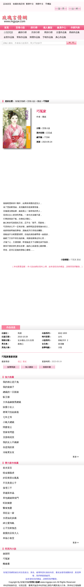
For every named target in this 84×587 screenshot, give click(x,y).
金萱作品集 (9, 37)
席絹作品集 (74, 32)
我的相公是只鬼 (11, 382)
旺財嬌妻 (7, 503)
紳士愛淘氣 (8, 523)
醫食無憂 (7, 508)
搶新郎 (6, 553)
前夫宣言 (7, 467)
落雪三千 (7, 488)
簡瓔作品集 (35, 37)
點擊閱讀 (11, 367)
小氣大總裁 (8, 422)
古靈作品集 (61, 32)
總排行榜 (22, 32)
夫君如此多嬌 (10, 518)
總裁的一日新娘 (11, 392)
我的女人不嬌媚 (11, 442)
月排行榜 (35, 32)
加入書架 (29, 367)
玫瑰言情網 (20, 101)
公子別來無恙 (10, 528)
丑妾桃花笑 (8, 437)
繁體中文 (30, 4)
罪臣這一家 (8, 513)
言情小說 (31, 101)
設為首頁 (7, 4)
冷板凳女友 (8, 452)
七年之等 (7, 417)
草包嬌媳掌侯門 (11, 498)
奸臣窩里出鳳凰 (11, 478)
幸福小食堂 (8, 538)
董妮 (39, 101)
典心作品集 (61, 37)
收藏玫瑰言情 (19, 4)
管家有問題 (8, 432)
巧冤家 (6, 558)
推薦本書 (47, 367)
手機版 (48, 4)
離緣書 (6, 563)
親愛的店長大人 (11, 533)
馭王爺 (6, 397)
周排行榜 (48, 32)
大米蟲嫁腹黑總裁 (12, 402)
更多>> (76, 457)
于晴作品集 (48, 37)
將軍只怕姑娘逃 (11, 412)
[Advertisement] (42, 72)
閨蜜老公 (7, 427)
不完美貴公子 (10, 483)
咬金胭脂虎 (8, 473)
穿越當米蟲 (8, 493)
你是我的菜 (8, 447)
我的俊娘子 (8, 387)
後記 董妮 (22, 361)
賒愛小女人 (8, 407)
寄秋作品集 (22, 37)
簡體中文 (39, 4)
